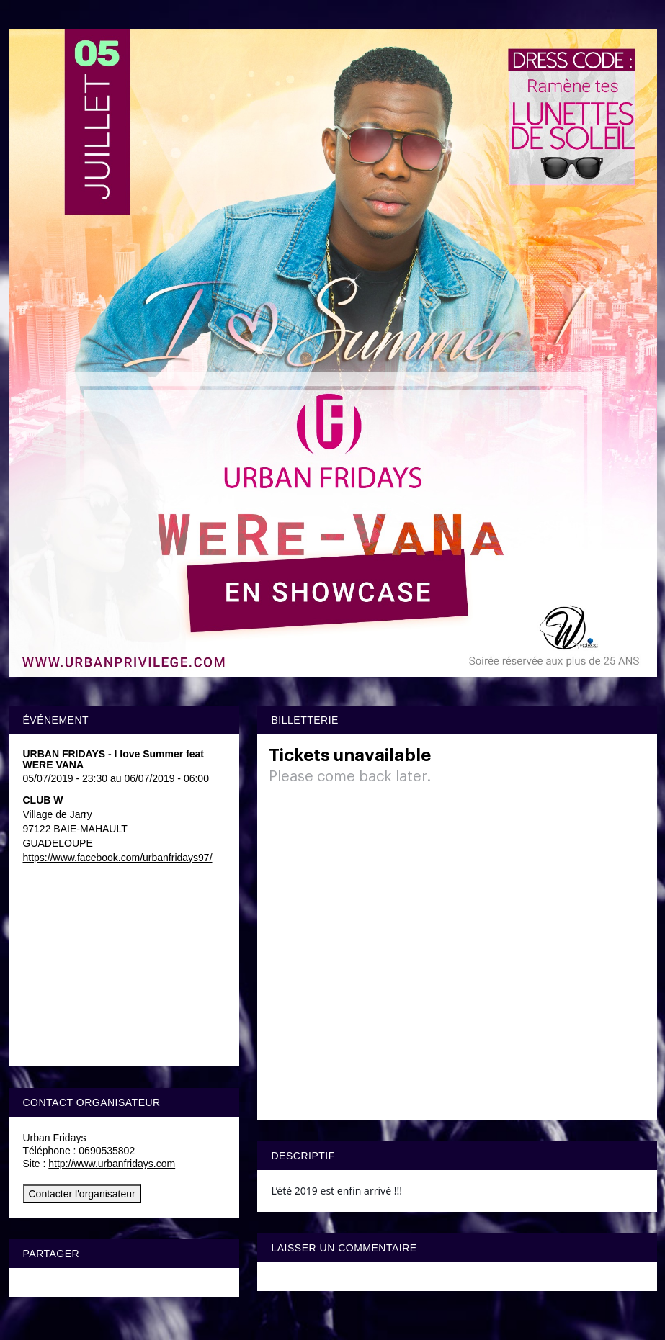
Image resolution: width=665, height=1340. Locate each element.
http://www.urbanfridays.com (111, 1163)
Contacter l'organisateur (82, 1194)
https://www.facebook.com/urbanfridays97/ (118, 857)
